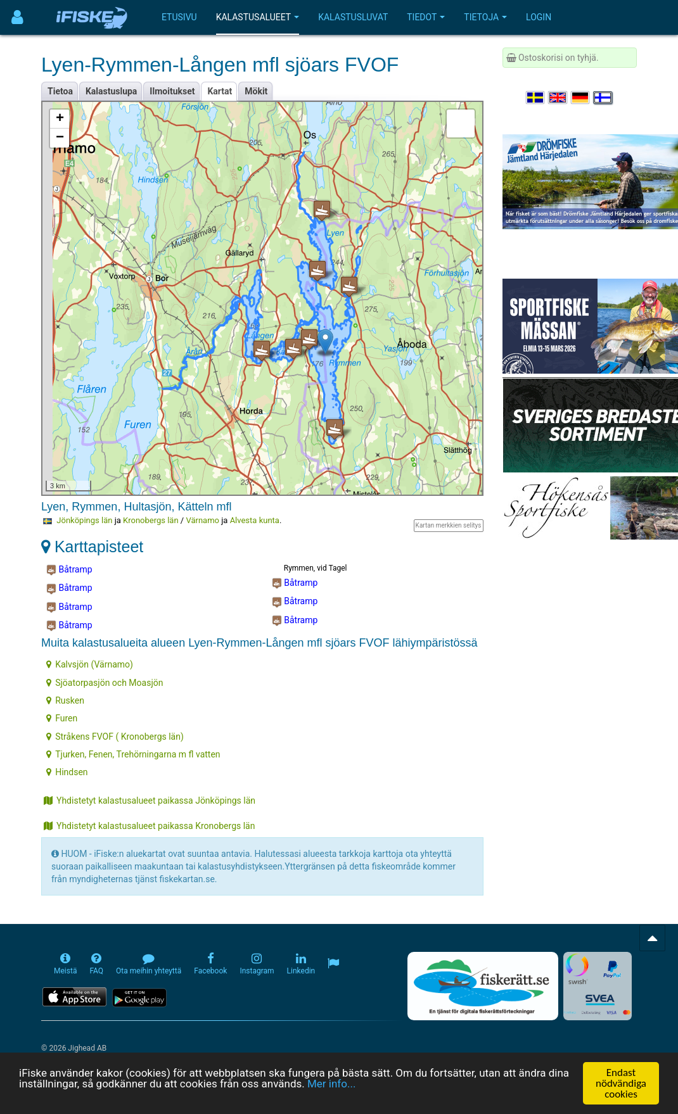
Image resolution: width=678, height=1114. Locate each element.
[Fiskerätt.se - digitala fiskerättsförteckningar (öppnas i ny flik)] (482, 986)
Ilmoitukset (172, 91)
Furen (61, 718)
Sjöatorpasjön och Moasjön (104, 683)
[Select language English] (558, 97)
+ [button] (60, 119)
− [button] (60, 138)
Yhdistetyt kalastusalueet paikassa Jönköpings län (149, 800)
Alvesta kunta (254, 520)
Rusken (65, 700)
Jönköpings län (84, 520)
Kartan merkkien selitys (449, 525)
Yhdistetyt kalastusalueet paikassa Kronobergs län (149, 826)
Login (538, 17)
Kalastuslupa (111, 91)
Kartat (219, 91)
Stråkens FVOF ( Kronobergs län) (115, 736)
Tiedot (426, 17)
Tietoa (60, 91)
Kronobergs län (151, 520)
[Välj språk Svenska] (536, 97)
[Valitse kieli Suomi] (603, 97)
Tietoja (485, 17)
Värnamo (202, 520)
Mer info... (331, 1085)
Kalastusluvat (353, 17)
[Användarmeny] (17, 17)
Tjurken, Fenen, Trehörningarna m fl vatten (133, 754)
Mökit (256, 91)
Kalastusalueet (258, 17)
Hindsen (66, 772)
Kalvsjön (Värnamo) (89, 664)
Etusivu (179, 17)
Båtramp (69, 570)
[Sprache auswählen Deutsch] (581, 97)
